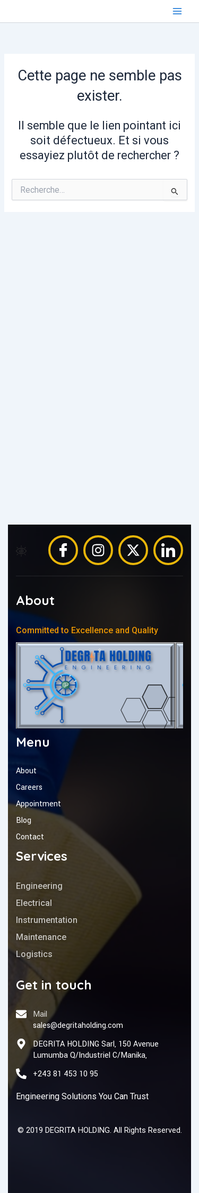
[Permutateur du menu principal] (177, 11)
